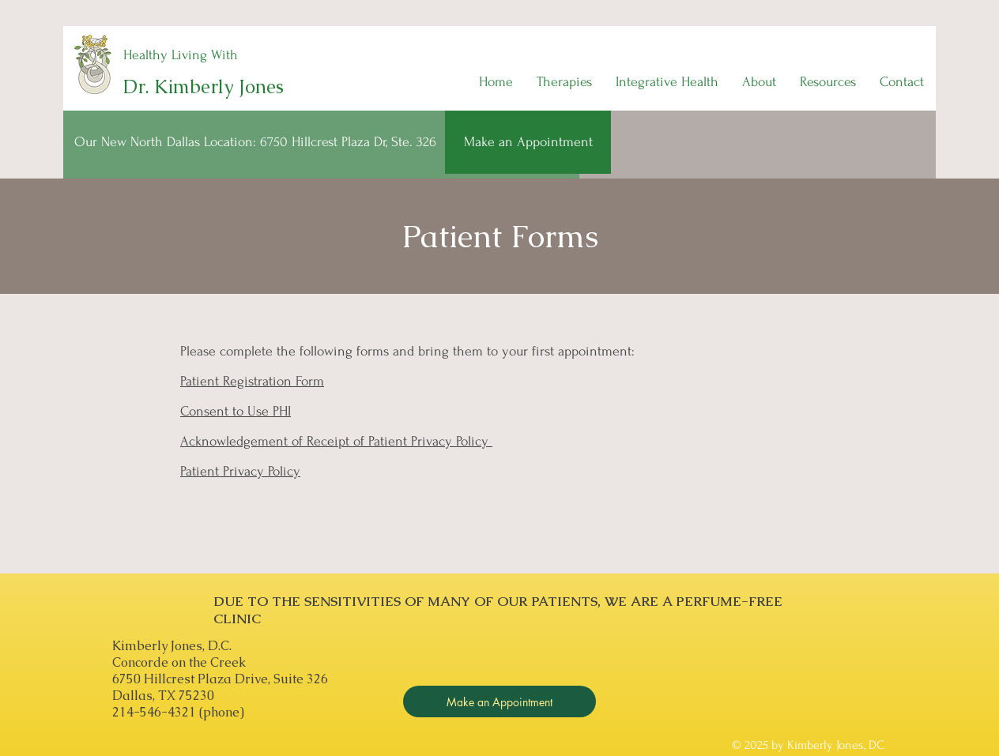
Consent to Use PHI (235, 411)
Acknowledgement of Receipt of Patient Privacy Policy (336, 441)
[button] (564, 82)
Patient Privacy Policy (240, 471)
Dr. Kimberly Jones (203, 86)
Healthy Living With (180, 54)
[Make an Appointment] (528, 142)
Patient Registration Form (252, 381)
